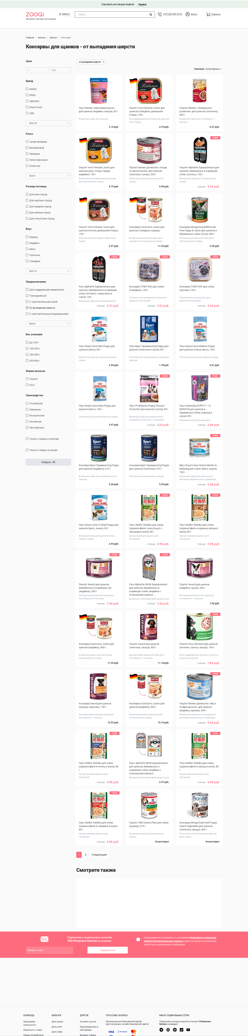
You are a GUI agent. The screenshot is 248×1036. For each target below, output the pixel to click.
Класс (29, 132)
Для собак (57, 1031)
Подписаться (107, 949)
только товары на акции (43, 449)
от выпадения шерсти (42, 307)
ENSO (32, 94)
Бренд (29, 80)
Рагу (32, 384)
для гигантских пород (41, 217)
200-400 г (34, 354)
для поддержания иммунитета (46, 289)
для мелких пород (39, 211)
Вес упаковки (34, 333)
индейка (34, 242)
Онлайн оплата (88, 1021)
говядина (34, 260)
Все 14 (49, 122)
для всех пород (38, 193)
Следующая (99, 854)
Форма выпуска (35, 370)
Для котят (57, 1026)
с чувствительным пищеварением (48, 313)
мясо (32, 248)
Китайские (35, 420)
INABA (33, 88)
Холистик (34, 165)
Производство (34, 394)
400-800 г (34, 360)
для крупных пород (40, 199)
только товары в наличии (44, 438)
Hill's (31, 112)
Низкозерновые (38, 159)
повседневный (37, 295)
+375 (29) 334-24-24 (172, 13)
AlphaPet (34, 100)
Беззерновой (36, 147)
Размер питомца (36, 185)
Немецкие (35, 408)
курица (33, 236)
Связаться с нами (32, 1030)
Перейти (142, 3)
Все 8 (49, 323)
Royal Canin (35, 106)
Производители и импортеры (89, 1028)
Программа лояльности (29, 1023)
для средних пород (40, 205)
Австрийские (36, 426)
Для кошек (57, 1021)
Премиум (34, 153)
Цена (29, 60)
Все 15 (49, 270)
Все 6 (49, 175)
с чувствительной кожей (43, 301)
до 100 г (34, 341)
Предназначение (36, 281)
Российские (36, 402)
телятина (34, 254)
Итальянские (36, 414)
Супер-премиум (38, 141)
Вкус (29, 228)
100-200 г (34, 347)
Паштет (33, 378)
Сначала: (199, 68)
